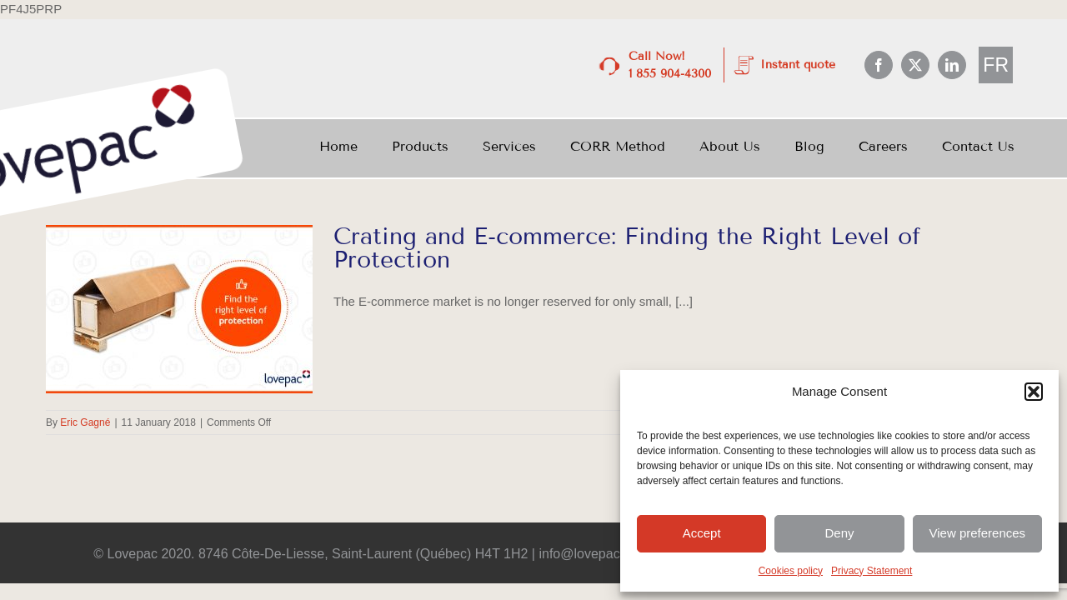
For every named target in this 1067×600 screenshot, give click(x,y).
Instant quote (797, 65)
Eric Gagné (85, 422)
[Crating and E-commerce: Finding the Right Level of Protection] (179, 309)
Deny (839, 533)
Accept (702, 533)
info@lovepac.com (594, 554)
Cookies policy (791, 571)
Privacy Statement (871, 571)
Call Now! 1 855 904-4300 (670, 65)
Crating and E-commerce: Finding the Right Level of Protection (626, 247)
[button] (1033, 391)
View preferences (977, 533)
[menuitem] (996, 65)
